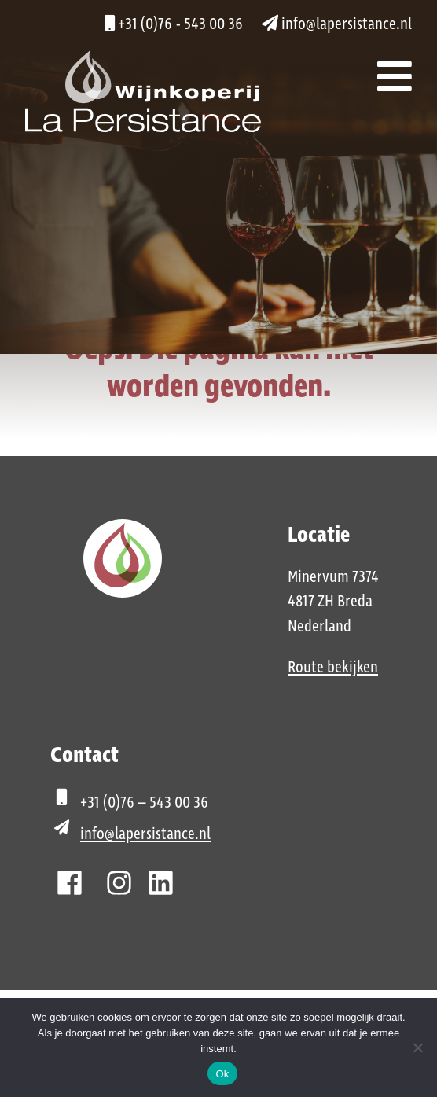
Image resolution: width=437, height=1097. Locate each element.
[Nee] (417, 1047)
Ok (222, 1074)
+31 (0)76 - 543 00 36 (174, 24)
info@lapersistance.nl (337, 24)
